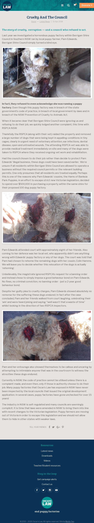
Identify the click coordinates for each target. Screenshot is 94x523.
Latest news (47, 451)
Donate (86, 5)
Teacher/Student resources (47, 465)
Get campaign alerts (47, 479)
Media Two (69, 522)
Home (33, 22)
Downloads (47, 455)
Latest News (45, 22)
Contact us (47, 484)
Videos (47, 460)
